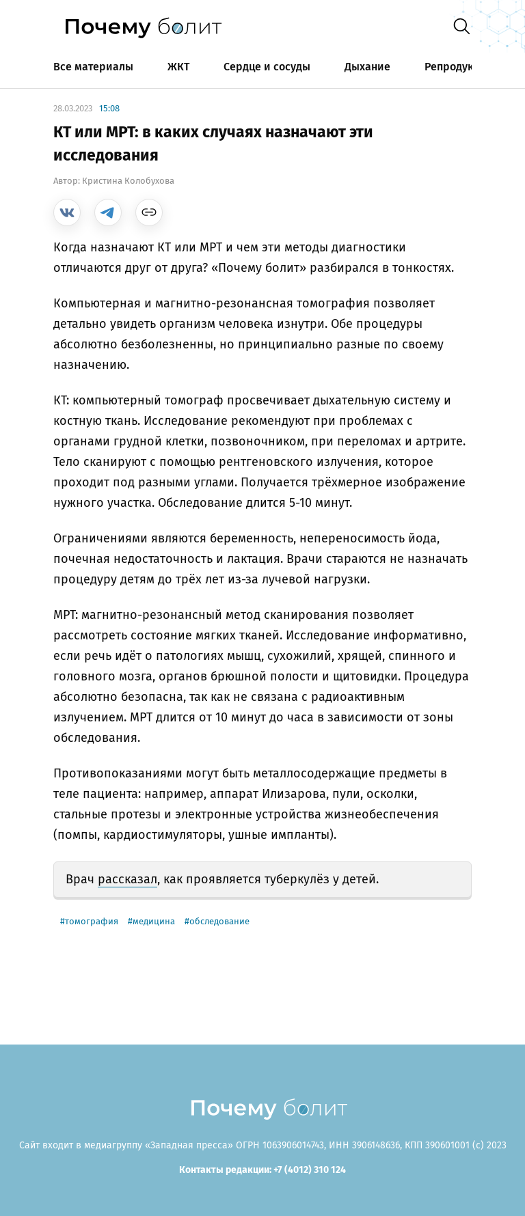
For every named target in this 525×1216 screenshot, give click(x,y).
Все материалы (93, 66)
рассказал (127, 879)
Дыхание (367, 66)
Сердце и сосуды (267, 66)
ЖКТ (178, 66)
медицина (154, 921)
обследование (219, 921)
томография (91, 921)
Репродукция (459, 66)
